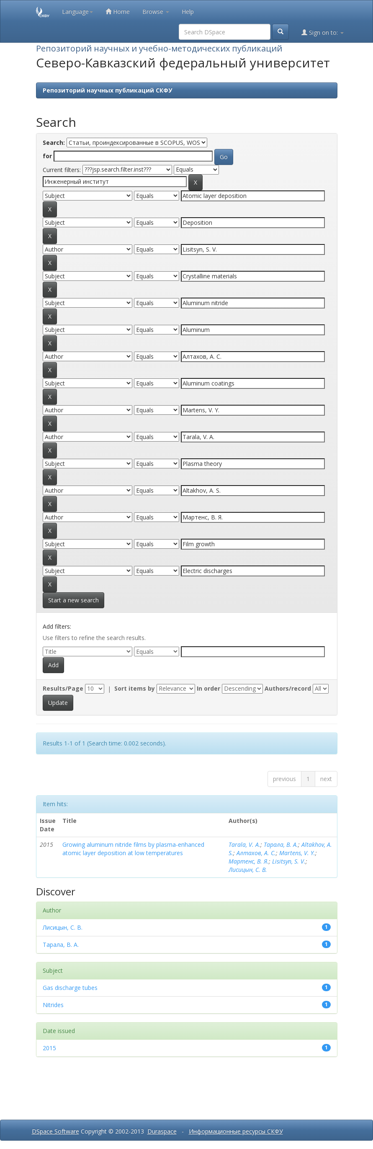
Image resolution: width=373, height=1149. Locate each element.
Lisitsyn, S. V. (289, 861)
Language (77, 11)
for (47, 156)
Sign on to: (322, 32)
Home (117, 11)
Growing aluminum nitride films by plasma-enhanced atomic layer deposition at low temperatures (133, 849)
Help (188, 11)
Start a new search (73, 600)
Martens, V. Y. (297, 853)
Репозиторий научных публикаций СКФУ (107, 90)
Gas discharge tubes (70, 988)
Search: (54, 143)
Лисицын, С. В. (248, 870)
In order (208, 688)
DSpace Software (55, 1131)
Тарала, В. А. (281, 844)
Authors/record (288, 688)
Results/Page (63, 688)
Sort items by (134, 688)
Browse (155, 11)
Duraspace (162, 1131)
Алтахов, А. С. (256, 853)
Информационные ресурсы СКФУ (236, 1131)
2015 (49, 1048)
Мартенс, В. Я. (249, 861)
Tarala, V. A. (244, 844)
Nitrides (53, 1005)
